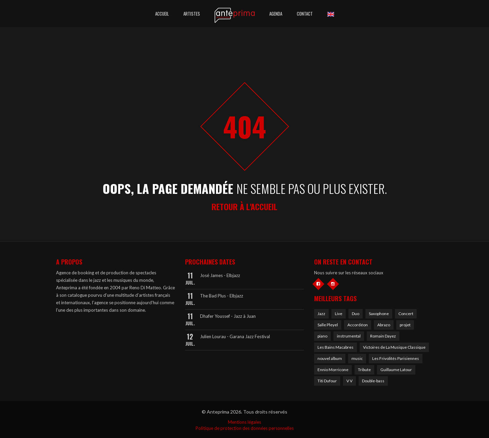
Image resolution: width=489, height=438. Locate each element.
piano (322, 336)
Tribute (364, 369)
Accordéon (357, 324)
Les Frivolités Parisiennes (395, 358)
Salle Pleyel (328, 324)
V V (349, 380)
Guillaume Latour (396, 369)
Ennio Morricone (333, 369)
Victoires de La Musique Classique (394, 347)
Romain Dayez (383, 336)
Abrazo (383, 324)
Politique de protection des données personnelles (245, 428)
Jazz (321, 313)
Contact (305, 13)
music (357, 358)
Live (338, 313)
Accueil (162, 13)
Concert (405, 313)
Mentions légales (244, 422)
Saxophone (379, 313)
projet (405, 324)
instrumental (349, 336)
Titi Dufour (327, 380)
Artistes (191, 13)
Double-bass (373, 380)
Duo (355, 313)
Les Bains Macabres (336, 347)
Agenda (275, 13)
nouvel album (330, 358)
